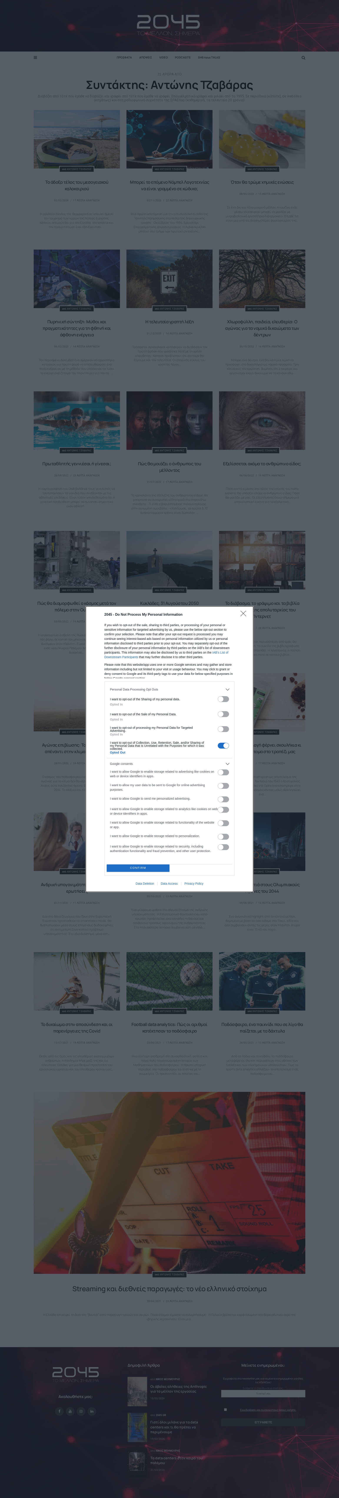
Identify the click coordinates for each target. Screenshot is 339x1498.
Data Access (169, 883)
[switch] (223, 699)
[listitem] (169, 689)
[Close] (245, 615)
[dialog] (169, 749)
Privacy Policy (193, 883)
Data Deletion (145, 883)
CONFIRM (138, 868)
